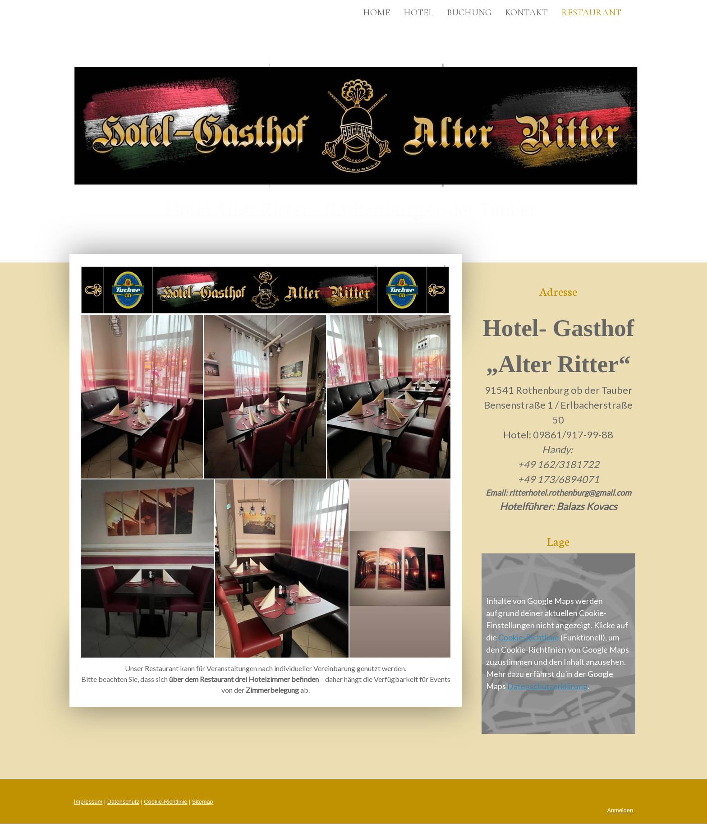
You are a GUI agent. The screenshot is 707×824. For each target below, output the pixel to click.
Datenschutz (123, 801)
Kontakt (526, 12)
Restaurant (591, 12)
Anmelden (620, 810)
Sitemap (202, 801)
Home (376, 12)
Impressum (88, 801)
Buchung (469, 12)
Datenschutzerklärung (547, 686)
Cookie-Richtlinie (528, 637)
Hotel (418, 12)
